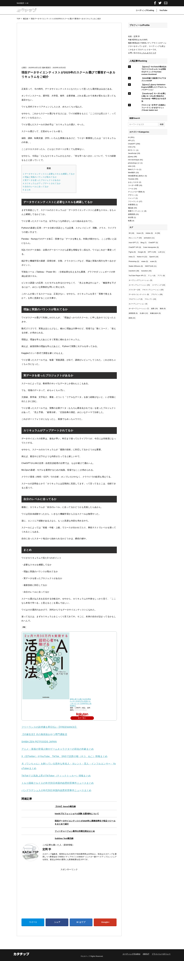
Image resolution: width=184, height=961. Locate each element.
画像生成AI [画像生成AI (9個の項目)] (155, 313)
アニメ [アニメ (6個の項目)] (151, 275)
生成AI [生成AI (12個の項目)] (144, 313)
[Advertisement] (69, 47)
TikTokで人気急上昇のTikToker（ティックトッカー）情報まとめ (56, 775)
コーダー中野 (133, 185)
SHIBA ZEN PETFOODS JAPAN (39, 741)
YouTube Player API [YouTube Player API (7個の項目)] (137, 275)
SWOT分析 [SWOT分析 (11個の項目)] (150, 266)
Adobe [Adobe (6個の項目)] (149, 233)
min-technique (133, 160)
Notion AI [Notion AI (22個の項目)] (142, 257)
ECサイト (132, 150)
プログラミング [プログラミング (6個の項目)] (136, 299)
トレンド (131, 198)
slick (130, 166)
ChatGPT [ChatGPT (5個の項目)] (153, 243)
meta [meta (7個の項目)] (132, 257)
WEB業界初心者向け (136, 176)
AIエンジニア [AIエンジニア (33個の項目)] (135, 238)
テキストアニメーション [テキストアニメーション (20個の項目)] (153, 290)
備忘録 (130, 208)
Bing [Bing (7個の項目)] (144, 243)
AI (129, 137)
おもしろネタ (133, 182)
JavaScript (132, 153)
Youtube (131, 179)
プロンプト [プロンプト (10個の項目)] (150, 299)
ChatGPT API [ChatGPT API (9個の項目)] (135, 247)
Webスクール (133, 169)
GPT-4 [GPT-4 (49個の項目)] (152, 252)
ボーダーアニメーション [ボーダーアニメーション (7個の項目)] (139, 308)
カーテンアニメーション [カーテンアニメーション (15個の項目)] (139, 285)
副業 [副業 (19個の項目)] (154, 308)
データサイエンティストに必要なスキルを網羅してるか (49, 174)
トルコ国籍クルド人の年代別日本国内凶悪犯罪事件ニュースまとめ (57, 783)
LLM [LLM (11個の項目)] (161, 252)
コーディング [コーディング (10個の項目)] (158, 285)
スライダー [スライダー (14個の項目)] (134, 290)
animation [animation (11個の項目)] (149, 238)
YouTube (163, 10)
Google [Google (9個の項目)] (142, 252)
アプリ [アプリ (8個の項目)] (161, 275)
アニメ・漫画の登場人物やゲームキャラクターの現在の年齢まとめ (57, 749)
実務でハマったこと (136, 211)
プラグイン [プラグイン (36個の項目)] (157, 294)
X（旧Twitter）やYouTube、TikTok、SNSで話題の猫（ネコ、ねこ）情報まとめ (64, 756)
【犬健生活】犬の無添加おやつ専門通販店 (44, 734)
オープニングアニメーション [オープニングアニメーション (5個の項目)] (140, 280)
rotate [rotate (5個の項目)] (144, 261)
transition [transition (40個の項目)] (146, 271)
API (129, 140)
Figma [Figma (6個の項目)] (132, 252)
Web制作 (131, 173)
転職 (130, 221)
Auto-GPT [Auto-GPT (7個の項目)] (134, 243)
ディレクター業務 (135, 192)
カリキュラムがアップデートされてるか (42, 183)
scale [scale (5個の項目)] (153, 261)
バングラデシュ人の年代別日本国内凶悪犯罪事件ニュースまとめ (56, 790)
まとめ (27, 190)
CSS (130, 147)
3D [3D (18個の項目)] (131, 233)
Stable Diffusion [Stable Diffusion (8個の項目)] (136, 266)
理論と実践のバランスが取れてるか (40, 177)
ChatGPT (131, 144)
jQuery (130, 157)
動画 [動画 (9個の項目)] (163, 308)
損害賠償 (131, 214)
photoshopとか (134, 163)
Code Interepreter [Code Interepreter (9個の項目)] (151, 247)
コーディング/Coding (145, 10)
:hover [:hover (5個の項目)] (140, 233)
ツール (130, 189)
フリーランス (133, 201)
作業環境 (131, 205)
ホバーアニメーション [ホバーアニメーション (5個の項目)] (138, 304)
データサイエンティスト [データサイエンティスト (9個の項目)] (139, 294)
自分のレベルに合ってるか (36, 186)
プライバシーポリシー (161, 954)
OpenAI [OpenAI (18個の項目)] (153, 257)
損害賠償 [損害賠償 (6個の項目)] (133, 313)
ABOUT (146, 954)
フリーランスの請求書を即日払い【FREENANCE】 (49, 727)
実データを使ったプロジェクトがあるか (42, 180)
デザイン (131, 195)
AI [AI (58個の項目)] (157, 233)
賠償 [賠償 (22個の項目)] (132, 318)
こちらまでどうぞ (148, 53)
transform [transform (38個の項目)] (134, 271)
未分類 (130, 217)
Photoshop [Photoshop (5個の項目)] (134, 261)
